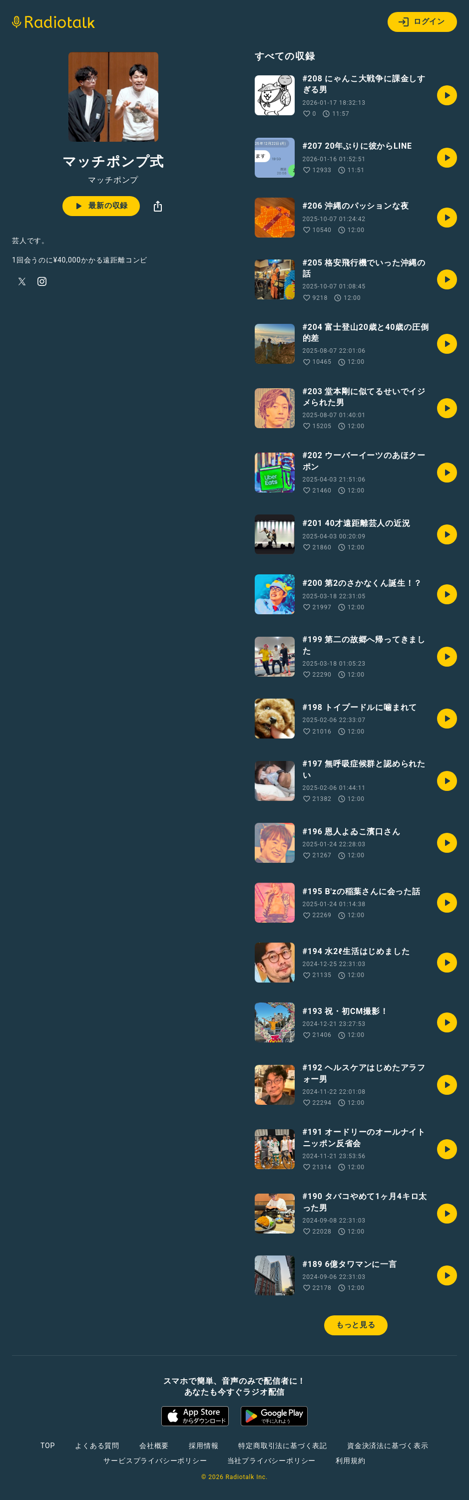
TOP (47, 1446)
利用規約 (350, 1461)
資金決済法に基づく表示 (388, 1446)
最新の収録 (100, 206)
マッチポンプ (113, 180)
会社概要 (154, 1446)
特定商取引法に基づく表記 (282, 1446)
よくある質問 (97, 1446)
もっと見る (356, 1324)
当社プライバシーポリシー (271, 1461)
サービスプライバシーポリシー (155, 1461)
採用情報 (203, 1446)
